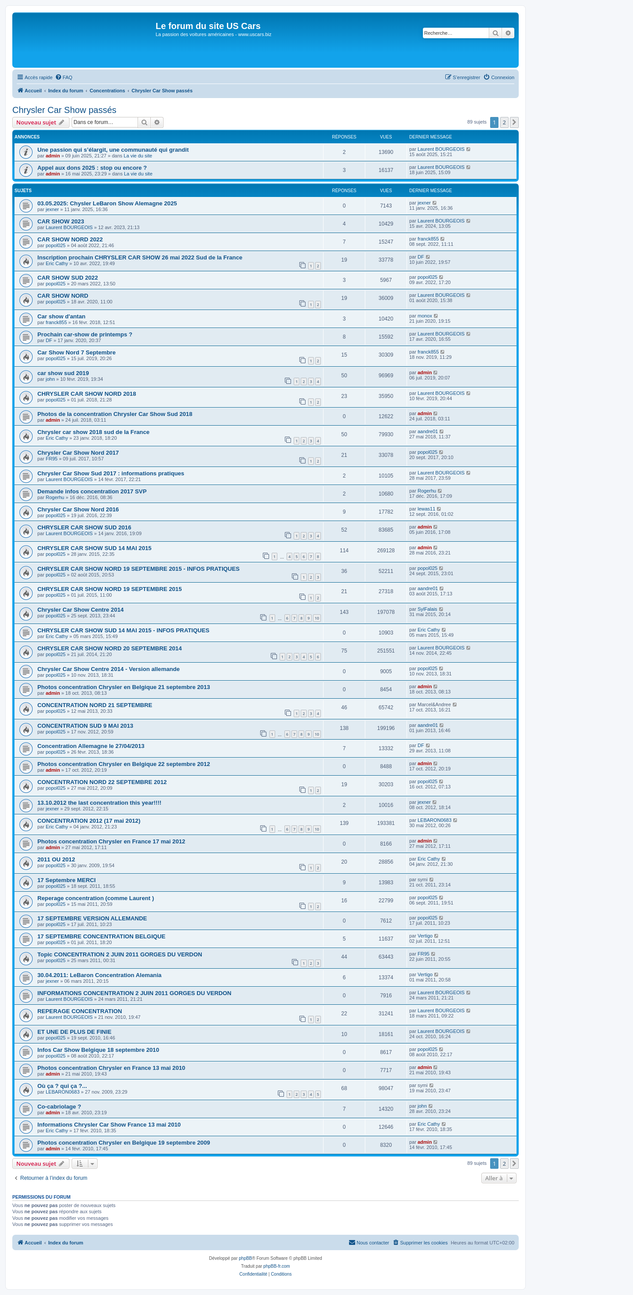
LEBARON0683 (434, 820)
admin (53, 155)
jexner (52, 209)
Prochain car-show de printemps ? (84, 334)
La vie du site (138, 155)
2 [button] (504, 122)
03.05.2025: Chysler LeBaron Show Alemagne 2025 (107, 203)
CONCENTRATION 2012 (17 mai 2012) (88, 820)
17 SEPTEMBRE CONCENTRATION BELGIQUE (101, 936)
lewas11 (426, 508)
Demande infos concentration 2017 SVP (91, 491)
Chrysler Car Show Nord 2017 (78, 452)
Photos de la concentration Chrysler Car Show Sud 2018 (115, 414)
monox (425, 315)
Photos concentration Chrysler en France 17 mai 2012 (111, 841)
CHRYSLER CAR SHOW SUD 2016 (84, 527)
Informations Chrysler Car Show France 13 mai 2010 (109, 1124)
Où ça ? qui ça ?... (62, 1086)
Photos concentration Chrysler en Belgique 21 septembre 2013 (123, 687)
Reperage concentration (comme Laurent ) (95, 898)
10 (317, 618)
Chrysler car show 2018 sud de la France (93, 432)
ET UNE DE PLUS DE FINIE (74, 1032)
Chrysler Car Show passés (64, 110)
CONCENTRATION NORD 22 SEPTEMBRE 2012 (102, 782)
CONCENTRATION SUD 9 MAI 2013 (85, 725)
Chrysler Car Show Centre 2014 (80, 609)
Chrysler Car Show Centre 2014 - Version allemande (108, 669)
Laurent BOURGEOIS (441, 149)
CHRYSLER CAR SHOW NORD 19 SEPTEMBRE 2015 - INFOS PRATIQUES (138, 568)
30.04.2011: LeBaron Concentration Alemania (99, 975)
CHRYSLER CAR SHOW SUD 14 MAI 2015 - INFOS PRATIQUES (123, 630)
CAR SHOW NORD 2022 (70, 239)
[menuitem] (64, 77)
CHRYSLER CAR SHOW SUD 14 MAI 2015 (94, 548)
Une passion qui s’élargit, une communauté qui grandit (113, 149)
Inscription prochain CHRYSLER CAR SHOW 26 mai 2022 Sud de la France (139, 257)
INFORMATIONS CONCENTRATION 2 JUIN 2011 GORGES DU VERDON (134, 993)
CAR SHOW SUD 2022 (67, 277)
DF (421, 256)
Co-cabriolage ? (59, 1106)
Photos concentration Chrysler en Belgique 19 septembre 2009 (123, 1142)
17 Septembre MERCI (66, 880)
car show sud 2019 (63, 373)
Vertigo (425, 935)
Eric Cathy (57, 263)
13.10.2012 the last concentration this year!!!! (99, 802)
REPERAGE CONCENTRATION (79, 1011)
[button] (514, 122)
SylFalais (427, 609)
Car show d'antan (61, 316)
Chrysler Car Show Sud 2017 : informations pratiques (110, 473)
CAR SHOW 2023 (60, 221)
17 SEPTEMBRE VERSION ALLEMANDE (92, 918)
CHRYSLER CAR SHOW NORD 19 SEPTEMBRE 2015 (109, 589)
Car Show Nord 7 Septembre (76, 352)
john (50, 379)
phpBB (245, 1258)
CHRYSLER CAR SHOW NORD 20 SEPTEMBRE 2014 (109, 648)
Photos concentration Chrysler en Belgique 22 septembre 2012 (123, 764)
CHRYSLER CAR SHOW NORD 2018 (86, 393)
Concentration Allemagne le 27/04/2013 (91, 746)
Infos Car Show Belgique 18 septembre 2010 (98, 1050)
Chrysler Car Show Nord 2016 (78, 509)
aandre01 (428, 431)
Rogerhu (55, 497)
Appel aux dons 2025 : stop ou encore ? (92, 167)
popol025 (55, 245)
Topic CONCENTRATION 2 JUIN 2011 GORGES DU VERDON (119, 954)
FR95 (52, 458)
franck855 (428, 238)
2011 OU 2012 (56, 859)
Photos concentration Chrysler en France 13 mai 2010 (111, 1068)
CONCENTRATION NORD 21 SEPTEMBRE (94, 705)
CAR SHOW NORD (62, 295)
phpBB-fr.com (276, 1266)
